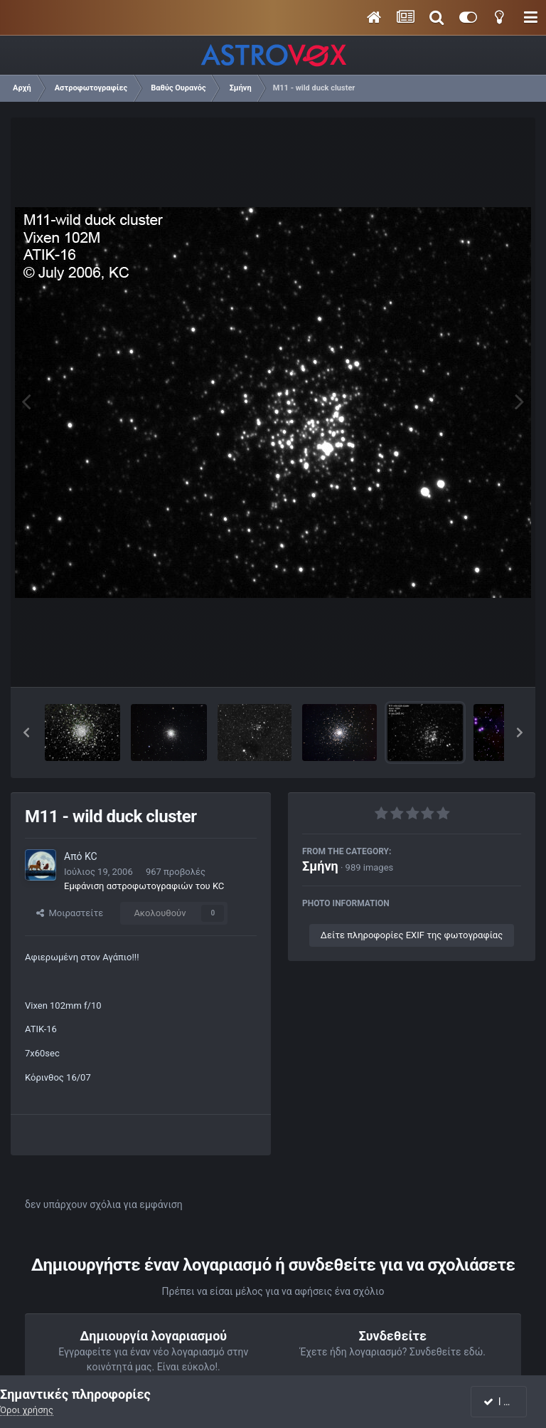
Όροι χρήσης (26, 1410)
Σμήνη (320, 866)
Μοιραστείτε (69, 913)
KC (91, 856)
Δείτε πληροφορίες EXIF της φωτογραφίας (412, 935)
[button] (26, 732)
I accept (506, 1401)
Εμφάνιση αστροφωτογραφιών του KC (144, 886)
